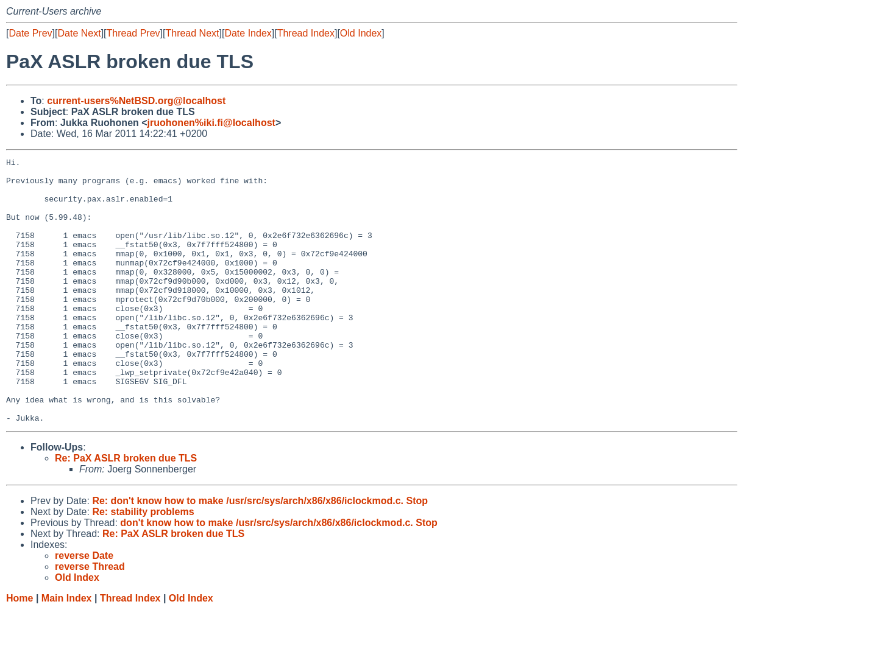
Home (19, 651)
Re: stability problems (143, 565)
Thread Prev (133, 33)
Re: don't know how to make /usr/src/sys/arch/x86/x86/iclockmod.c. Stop (260, 554)
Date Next (79, 33)
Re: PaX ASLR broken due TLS (126, 511)
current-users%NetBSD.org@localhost (136, 101)
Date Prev (30, 33)
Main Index (66, 651)
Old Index (360, 33)
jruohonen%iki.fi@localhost (211, 123)
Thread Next (192, 33)
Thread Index (306, 33)
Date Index (247, 33)
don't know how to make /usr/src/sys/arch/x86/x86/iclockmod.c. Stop (278, 575)
